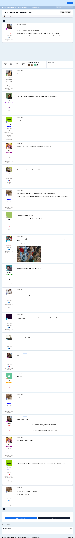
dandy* (9, 272)
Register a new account (20, 518)
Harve (9, 341)
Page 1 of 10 (23, 21)
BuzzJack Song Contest (20, 16)
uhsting (9, 124)
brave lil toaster (9, 77)
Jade (9, 100)
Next (16, 21)
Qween (9, 31)
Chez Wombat (10, 173)
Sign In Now (54, 518)
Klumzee (9, 321)
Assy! (9, 380)
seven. (9, 243)
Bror (9, 197)
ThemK (9, 219)
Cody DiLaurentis (9, 295)
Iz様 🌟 (9, 150)
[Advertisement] (37, 51)
